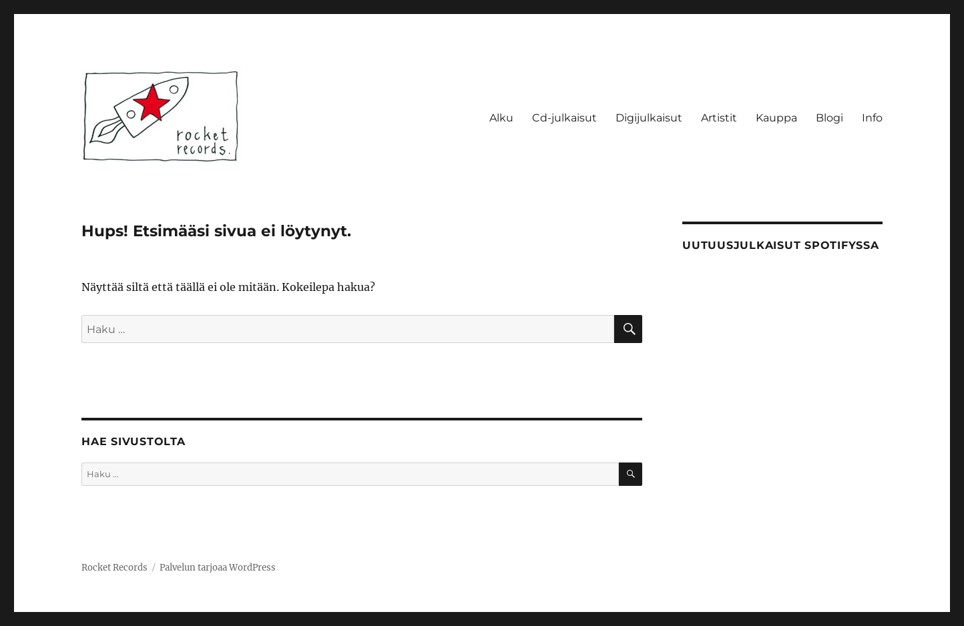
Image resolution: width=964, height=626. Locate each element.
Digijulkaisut (649, 117)
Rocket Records (114, 567)
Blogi (829, 117)
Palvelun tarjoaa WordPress (218, 567)
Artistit (719, 117)
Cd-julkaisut (564, 117)
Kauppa (776, 117)
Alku (501, 117)
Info (872, 117)
